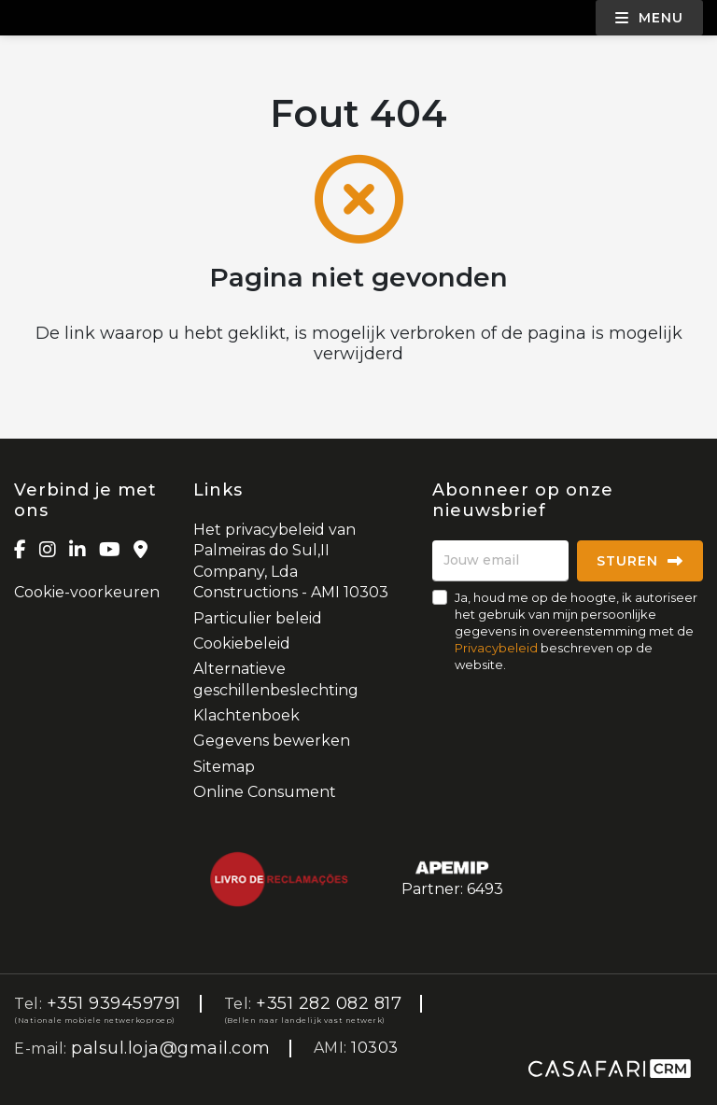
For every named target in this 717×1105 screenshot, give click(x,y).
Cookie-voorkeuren (87, 592)
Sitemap (224, 767)
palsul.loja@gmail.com (171, 1048)
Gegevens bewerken (271, 740)
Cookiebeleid (241, 643)
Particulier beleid (257, 618)
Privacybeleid (496, 647)
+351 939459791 (114, 1003)
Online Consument (264, 792)
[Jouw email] (500, 560)
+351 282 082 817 (328, 1003)
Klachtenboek (246, 715)
